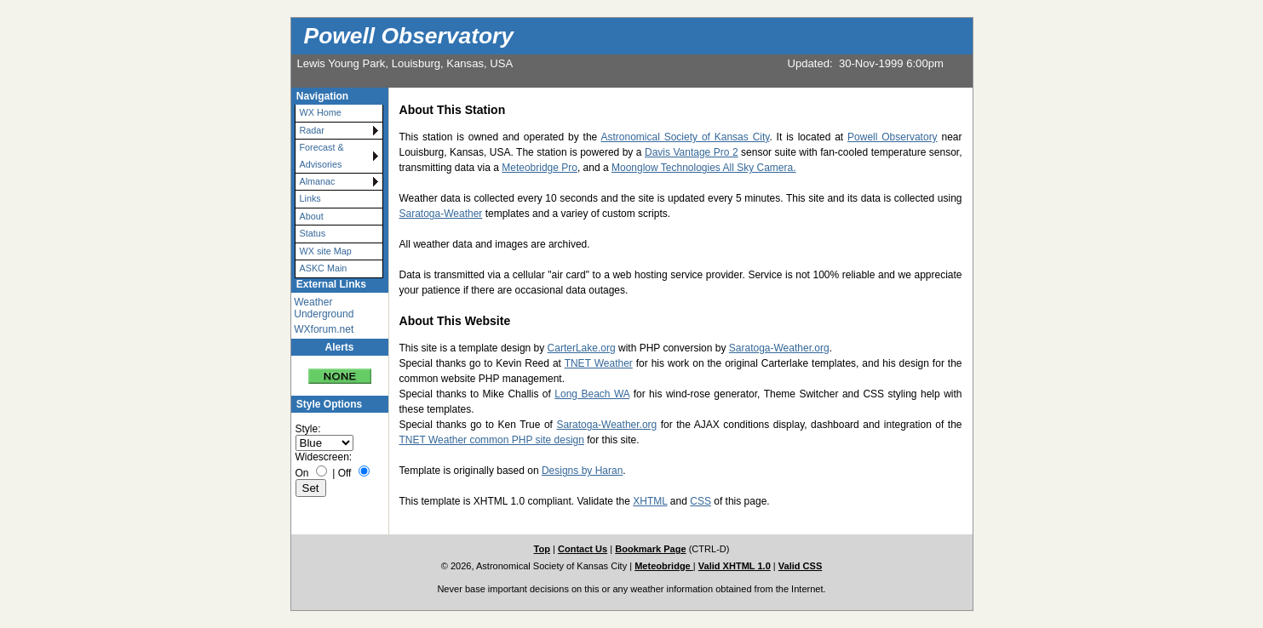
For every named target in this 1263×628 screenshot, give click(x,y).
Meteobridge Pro (539, 168)
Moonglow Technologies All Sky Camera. (703, 168)
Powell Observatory (409, 36)
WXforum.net (323, 329)
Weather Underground (323, 308)
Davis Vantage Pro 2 (691, 152)
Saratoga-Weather (441, 214)
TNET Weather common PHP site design (491, 440)
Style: (308, 429)
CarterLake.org (582, 348)
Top (542, 549)
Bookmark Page (650, 549)
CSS (700, 501)
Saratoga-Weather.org (779, 348)
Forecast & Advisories (322, 155)
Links (310, 198)
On (302, 473)
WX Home (321, 112)
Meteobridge (663, 566)
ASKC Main (323, 268)
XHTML (650, 501)
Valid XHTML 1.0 (734, 566)
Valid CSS (800, 566)
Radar (312, 130)
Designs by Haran (582, 471)
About (312, 216)
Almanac (318, 181)
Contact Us (582, 549)
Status (313, 233)
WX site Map (326, 251)
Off (345, 473)
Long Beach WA (591, 394)
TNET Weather (599, 363)
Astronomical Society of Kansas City (684, 137)
